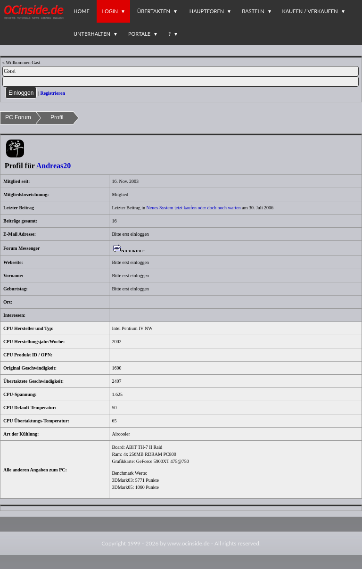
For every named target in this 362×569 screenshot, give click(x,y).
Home (82, 11)
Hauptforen (206, 11)
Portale (139, 34)
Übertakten (153, 11)
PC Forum (18, 117)
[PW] (180, 81)
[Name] (180, 71)
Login (110, 11)
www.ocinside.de (188, 543)
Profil (56, 117)
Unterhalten (92, 34)
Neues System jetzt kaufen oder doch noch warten (194, 207)
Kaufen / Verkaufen (310, 11)
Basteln (253, 11)
